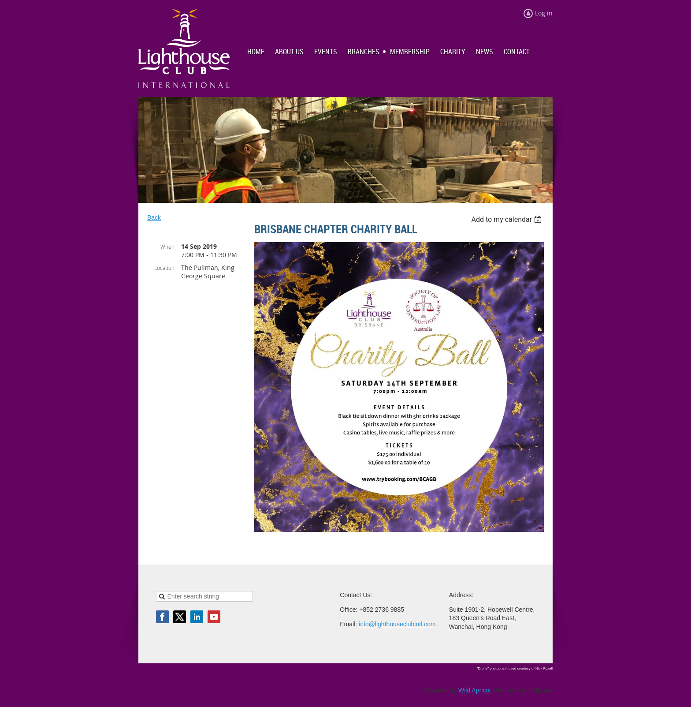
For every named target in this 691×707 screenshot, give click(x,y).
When (167, 246)
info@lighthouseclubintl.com (397, 624)
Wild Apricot (474, 690)
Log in (544, 13)
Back (154, 217)
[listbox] (507, 219)
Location (164, 267)
